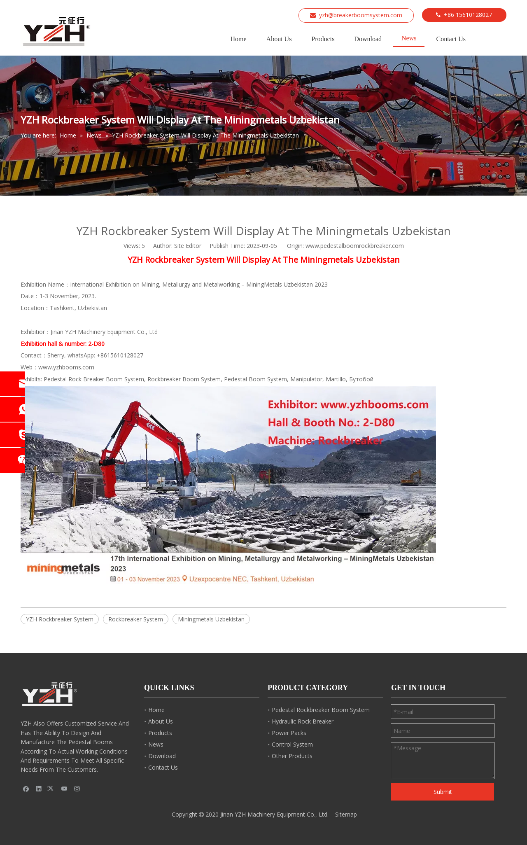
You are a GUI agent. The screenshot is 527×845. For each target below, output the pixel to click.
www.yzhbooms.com (66, 367)
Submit (443, 792)
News (155, 744)
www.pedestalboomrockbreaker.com (354, 246)
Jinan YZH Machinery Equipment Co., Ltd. (274, 814)
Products (160, 733)
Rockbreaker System (135, 619)
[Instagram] (77, 788)
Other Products (292, 756)
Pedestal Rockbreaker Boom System (321, 710)
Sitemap (346, 814)
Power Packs (289, 733)
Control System (292, 744)
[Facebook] (26, 788)
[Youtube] (64, 788)
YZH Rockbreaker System (59, 619)
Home (156, 710)
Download (162, 756)
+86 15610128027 (468, 15)
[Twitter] (52, 788)
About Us (160, 721)
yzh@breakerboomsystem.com (360, 15)
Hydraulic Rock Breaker (302, 721)
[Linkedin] (39, 788)
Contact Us (163, 767)
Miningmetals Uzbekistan (211, 619)
